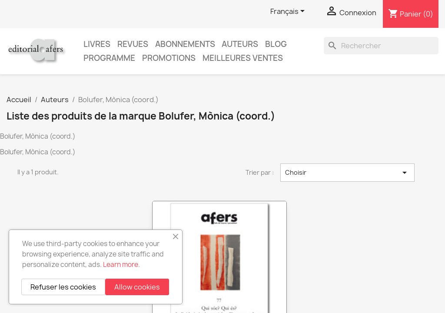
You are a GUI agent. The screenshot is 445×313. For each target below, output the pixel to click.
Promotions (169, 58)
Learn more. (121, 264)
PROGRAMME (109, 58)
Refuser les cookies (63, 287)
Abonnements (185, 44)
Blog (276, 44)
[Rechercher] (381, 45)
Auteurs (240, 44)
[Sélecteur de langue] (289, 12)
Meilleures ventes (243, 58)
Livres (96, 44)
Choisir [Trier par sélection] (347, 172)
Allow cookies (137, 287)
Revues (132, 44)
